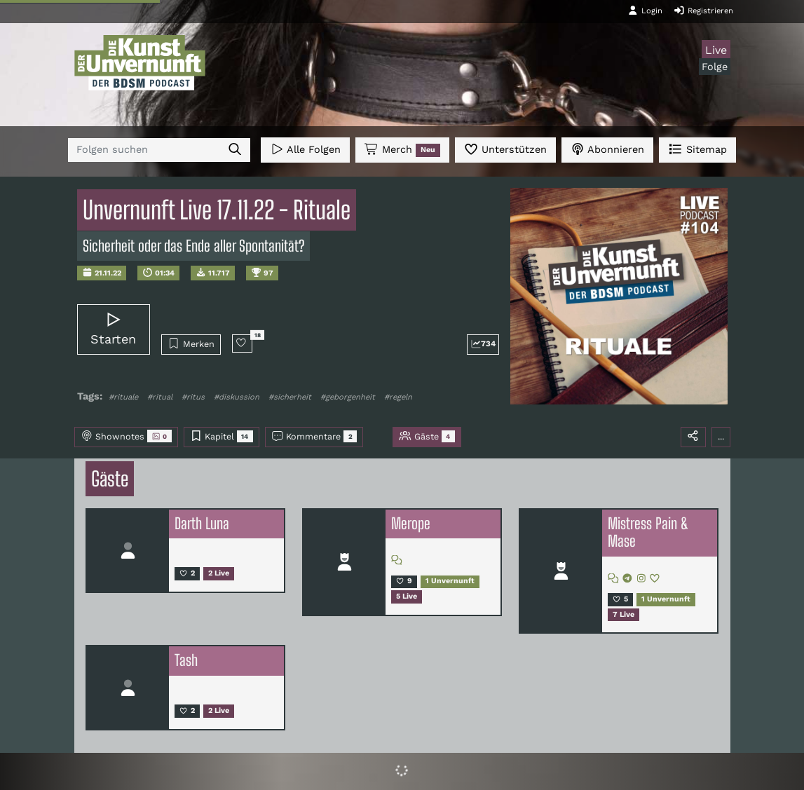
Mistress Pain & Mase (648, 533)
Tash (186, 660)
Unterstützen (505, 149)
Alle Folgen (305, 149)
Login (644, 10)
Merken (191, 343)
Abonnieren (607, 149)
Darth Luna (202, 524)
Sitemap (697, 149)
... (721, 436)
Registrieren (703, 10)
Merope (410, 524)
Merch (402, 150)
